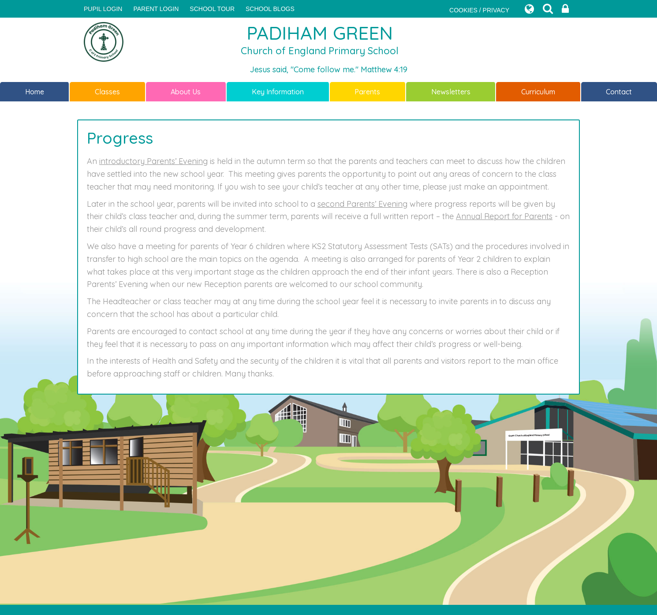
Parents (367, 91)
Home (34, 91)
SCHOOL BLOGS (270, 8)
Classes (107, 91)
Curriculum (538, 91)
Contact (619, 91)
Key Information (278, 91)
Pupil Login (103, 8)
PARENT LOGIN (156, 8)
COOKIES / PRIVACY (479, 10)
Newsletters (450, 91)
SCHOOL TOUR (212, 8)
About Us (186, 91)
